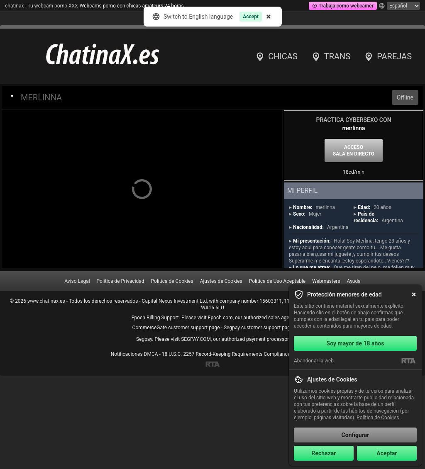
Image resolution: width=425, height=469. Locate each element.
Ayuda (354, 281)
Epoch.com (220, 318)
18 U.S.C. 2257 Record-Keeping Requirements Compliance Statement (238, 354)
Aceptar (386, 453)
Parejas (388, 56)
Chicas (276, 56)
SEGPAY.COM (196, 339)
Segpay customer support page (258, 327)
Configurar (355, 435)
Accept (250, 16)
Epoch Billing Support (155, 318)
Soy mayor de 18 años (355, 343)
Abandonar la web (314, 361)
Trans (330, 56)
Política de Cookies (172, 281)
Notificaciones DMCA (134, 354)
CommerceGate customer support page (176, 327)
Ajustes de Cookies (221, 281)
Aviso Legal (77, 281)
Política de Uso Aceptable (277, 281)
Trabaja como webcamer (343, 6)
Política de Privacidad (120, 281)
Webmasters (326, 281)
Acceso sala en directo (353, 150)
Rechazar (324, 453)
